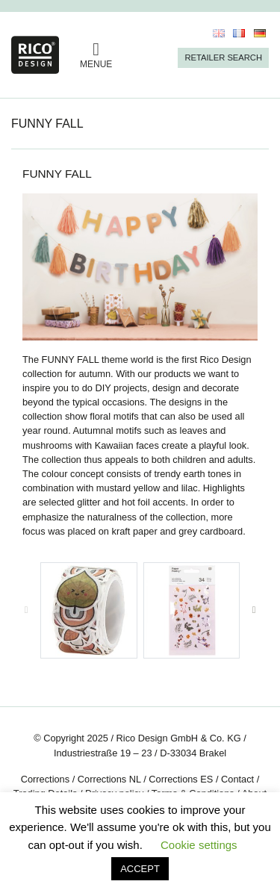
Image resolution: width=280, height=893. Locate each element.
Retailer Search (223, 57)
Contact (237, 779)
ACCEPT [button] (140, 868)
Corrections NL (109, 779)
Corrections (45, 779)
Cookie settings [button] (199, 844)
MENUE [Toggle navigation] (96, 54)
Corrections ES (181, 779)
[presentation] (26, 611)
